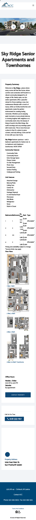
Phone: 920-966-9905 (11, 500)
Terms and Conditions (18, 509)
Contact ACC (18, 494)
